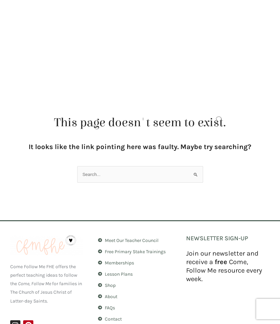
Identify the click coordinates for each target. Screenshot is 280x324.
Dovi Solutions (255, 313)
